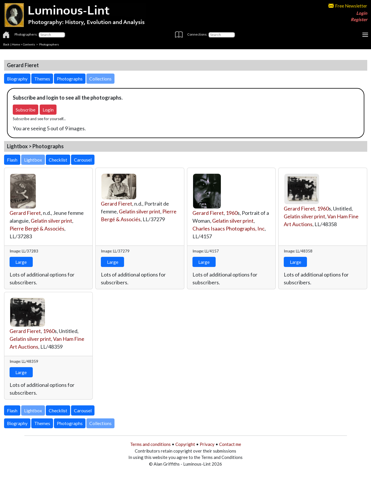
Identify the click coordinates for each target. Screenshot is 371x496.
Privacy (207, 444)
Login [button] (48, 109)
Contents (29, 44)
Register (359, 19)
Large (21, 262)
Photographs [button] (70, 78)
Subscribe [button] (25, 109)
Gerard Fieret (25, 213)
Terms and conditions (150, 444)
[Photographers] (51, 35)
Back (6, 44)
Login (361, 13)
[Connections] (221, 35)
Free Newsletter (347, 6)
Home (16, 44)
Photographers (49, 44)
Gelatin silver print (51, 220)
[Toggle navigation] (365, 34)
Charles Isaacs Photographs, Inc (228, 228)
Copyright (185, 444)
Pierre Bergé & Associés (37, 228)
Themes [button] (42, 78)
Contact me (230, 444)
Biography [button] (17, 78)
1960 (231, 213)
